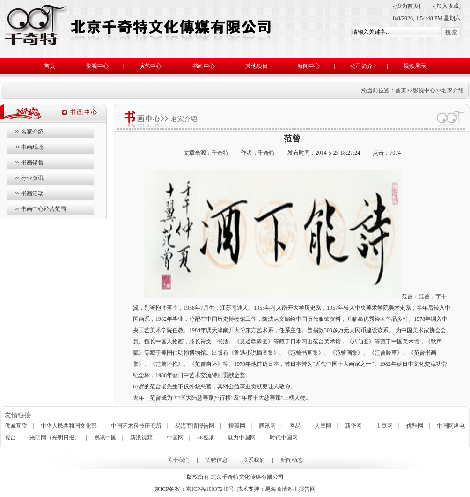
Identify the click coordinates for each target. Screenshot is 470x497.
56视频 (205, 437)
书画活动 (32, 193)
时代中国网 (284, 437)
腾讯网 (267, 426)
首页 (49, 66)
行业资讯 (32, 178)
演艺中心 (150, 66)
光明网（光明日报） (54, 437)
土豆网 (384, 426)
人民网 (323, 426)
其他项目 (256, 66)
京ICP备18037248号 (210, 489)
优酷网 (414, 426)
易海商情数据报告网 (290, 489)
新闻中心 (308, 66)
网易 (295, 426)
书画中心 (203, 66)
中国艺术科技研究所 (136, 426)
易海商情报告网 (194, 426)
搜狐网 (236, 426)
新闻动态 (291, 460)
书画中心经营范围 (43, 209)
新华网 (353, 426)
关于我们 (178, 460)
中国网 (175, 437)
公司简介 (361, 66)
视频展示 (415, 66)
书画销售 (32, 162)
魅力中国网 (242, 437)
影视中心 (97, 66)
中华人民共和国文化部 (69, 426)
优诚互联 (16, 426)
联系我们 (253, 460)
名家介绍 (452, 90)
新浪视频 (141, 437)
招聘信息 (216, 460)
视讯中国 (105, 437)
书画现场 (32, 147)
